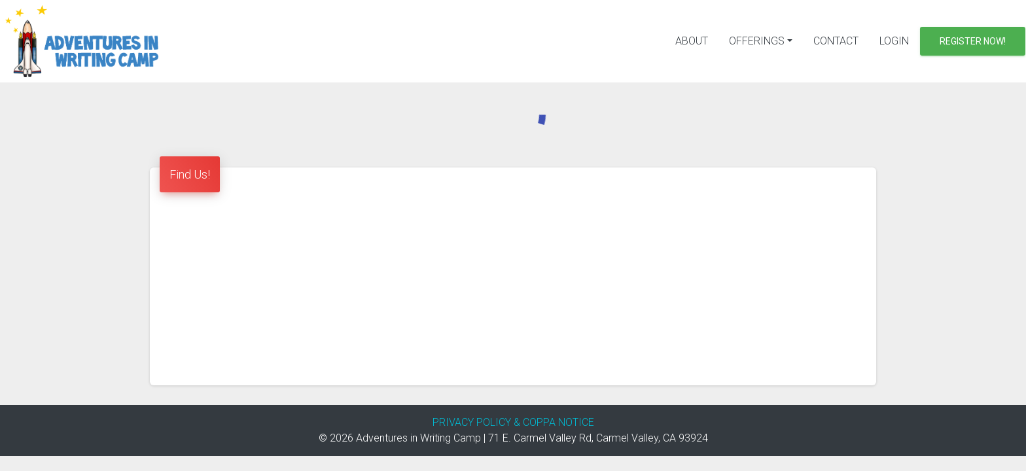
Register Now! (973, 41)
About (691, 41)
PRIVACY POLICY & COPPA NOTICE (513, 422)
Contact (835, 41)
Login (894, 41)
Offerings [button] (757, 41)
